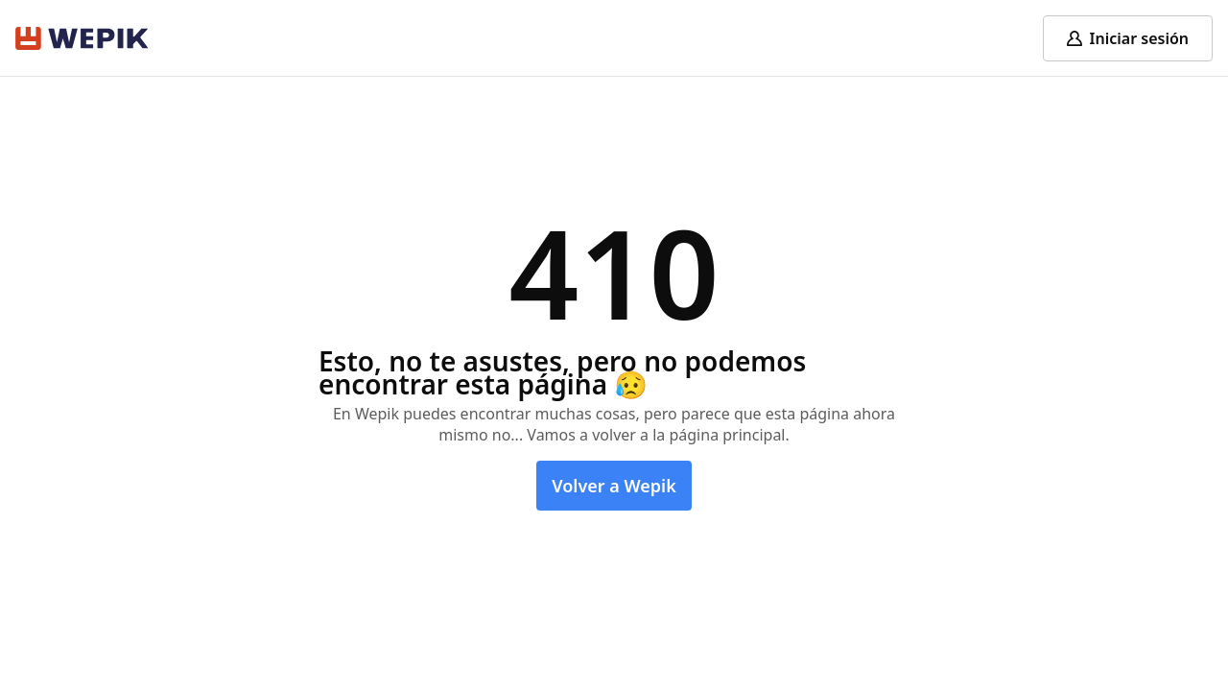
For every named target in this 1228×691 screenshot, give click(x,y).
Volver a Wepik (614, 485)
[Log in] (1128, 38)
